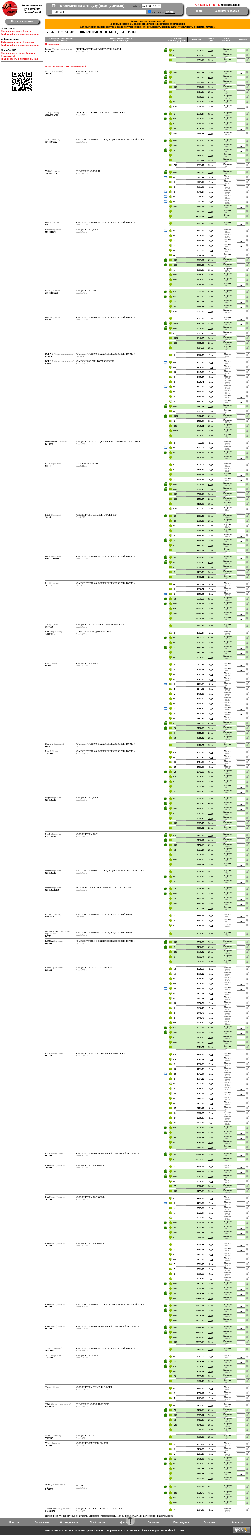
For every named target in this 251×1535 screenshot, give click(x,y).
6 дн (211, 182)
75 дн (210, 50)
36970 (48, 73)
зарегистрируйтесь (182, 26)
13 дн (210, 255)
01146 (48, 466)
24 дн (210, 97)
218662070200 (51, 293)
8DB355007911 (52, 558)
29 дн (210, 55)
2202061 (49, 753)
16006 (48, 517)
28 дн (210, 101)
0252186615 (50, 800)
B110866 (49, 444)
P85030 (48, 319)
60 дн (210, 77)
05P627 (48, 665)
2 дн (211, 177)
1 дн (211, 240)
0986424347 (50, 232)
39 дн (210, 216)
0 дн (211, 708)
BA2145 (49, 224)
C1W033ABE (51, 115)
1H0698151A (51, 173)
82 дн (210, 82)
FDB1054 (49, 51)
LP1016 (48, 356)
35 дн (210, 106)
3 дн (211, 187)
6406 (47, 746)
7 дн (211, 718)
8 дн (211, 355)
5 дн (211, 192)
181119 (48, 585)
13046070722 (51, 142)
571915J (49, 627)
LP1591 (48, 363)
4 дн (211, 196)
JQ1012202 (50, 634)
